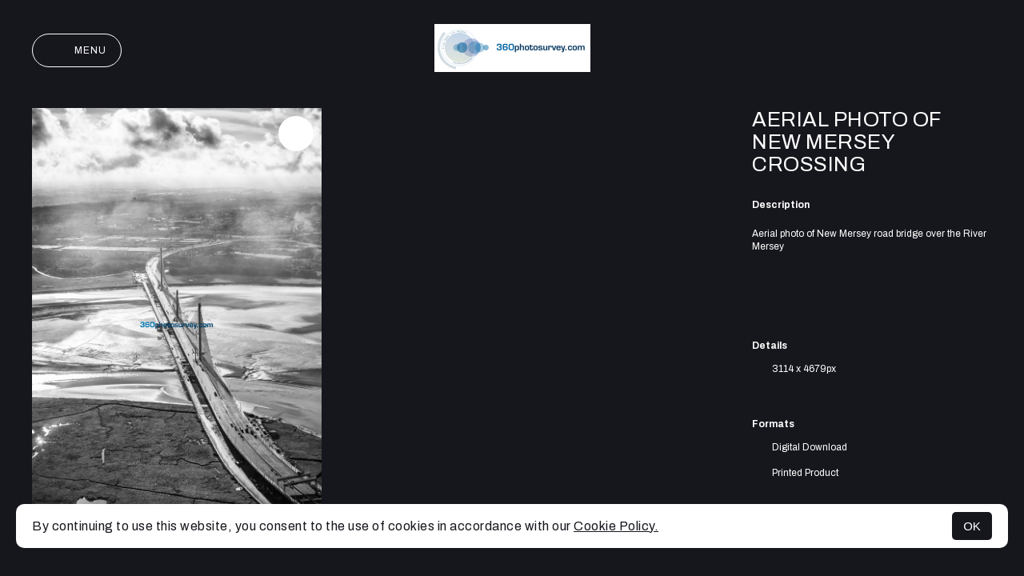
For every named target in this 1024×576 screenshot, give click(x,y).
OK (972, 526)
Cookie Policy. (616, 526)
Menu (76, 50)
